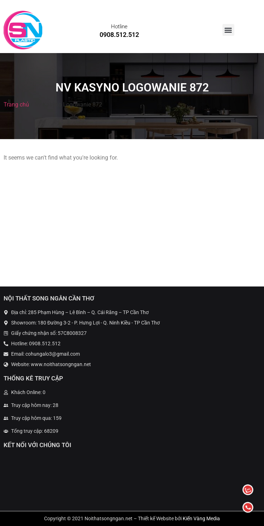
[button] (228, 30)
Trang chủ (16, 104)
